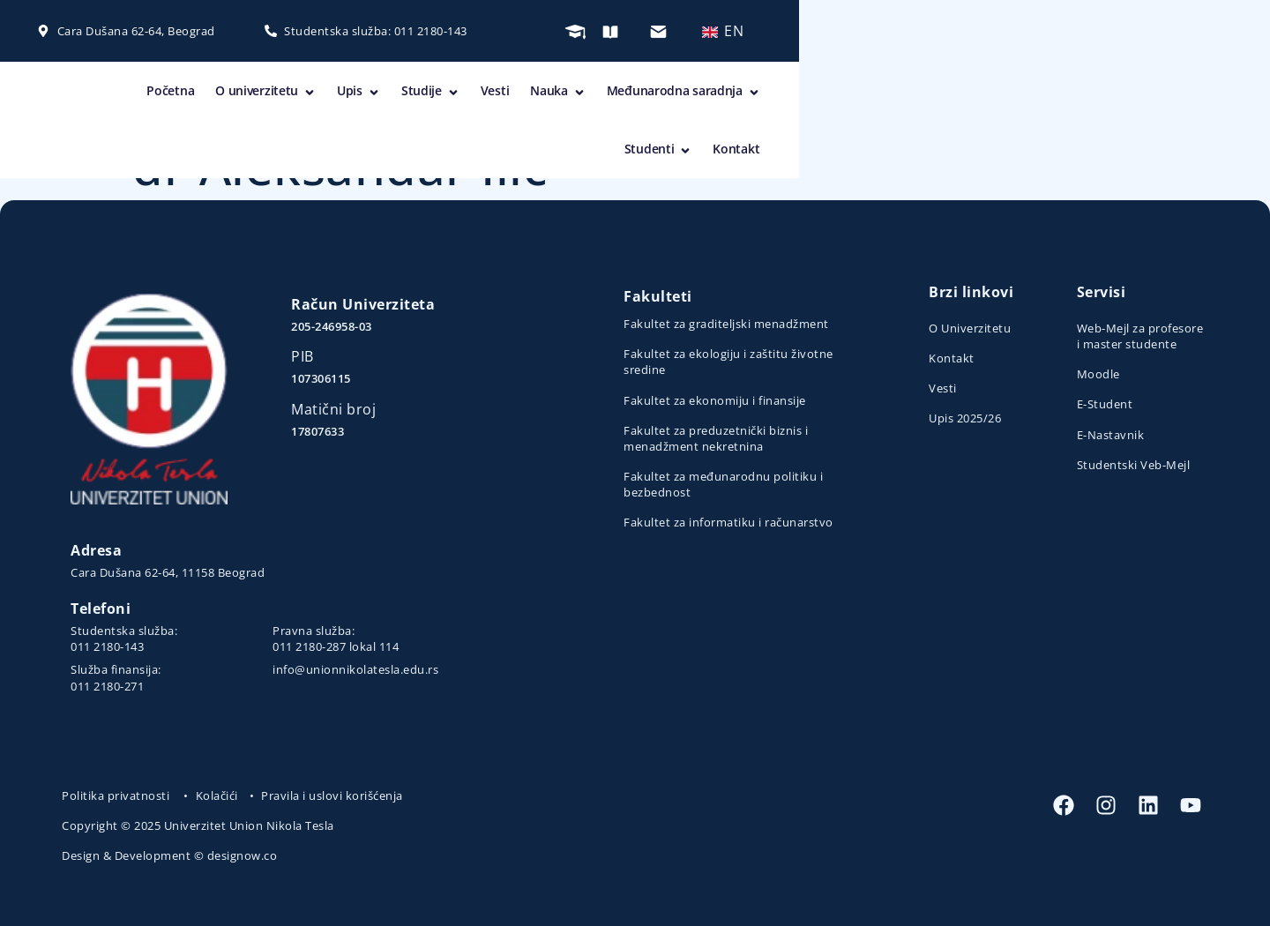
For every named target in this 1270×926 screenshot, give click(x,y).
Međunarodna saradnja (964, 94)
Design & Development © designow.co (169, 855)
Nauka (838, 94)
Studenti (1096, 94)
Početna (451, 94)
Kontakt (1174, 94)
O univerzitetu (546, 94)
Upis (639, 94)
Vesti (775, 94)
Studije (711, 94)
